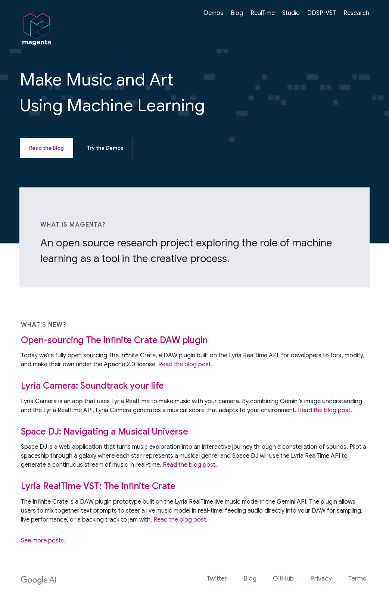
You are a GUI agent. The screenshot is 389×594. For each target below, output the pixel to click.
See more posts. (43, 541)
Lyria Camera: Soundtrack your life (92, 387)
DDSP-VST (321, 13)
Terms (357, 578)
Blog (237, 13)
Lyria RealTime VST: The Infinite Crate (98, 487)
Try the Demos (105, 147)
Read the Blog (46, 147)
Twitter (217, 578)
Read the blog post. (185, 366)
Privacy (321, 578)
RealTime (262, 13)
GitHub (283, 578)
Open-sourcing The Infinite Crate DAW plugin (114, 341)
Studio (291, 13)
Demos (213, 13)
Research (356, 13)
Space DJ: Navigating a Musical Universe (104, 433)
